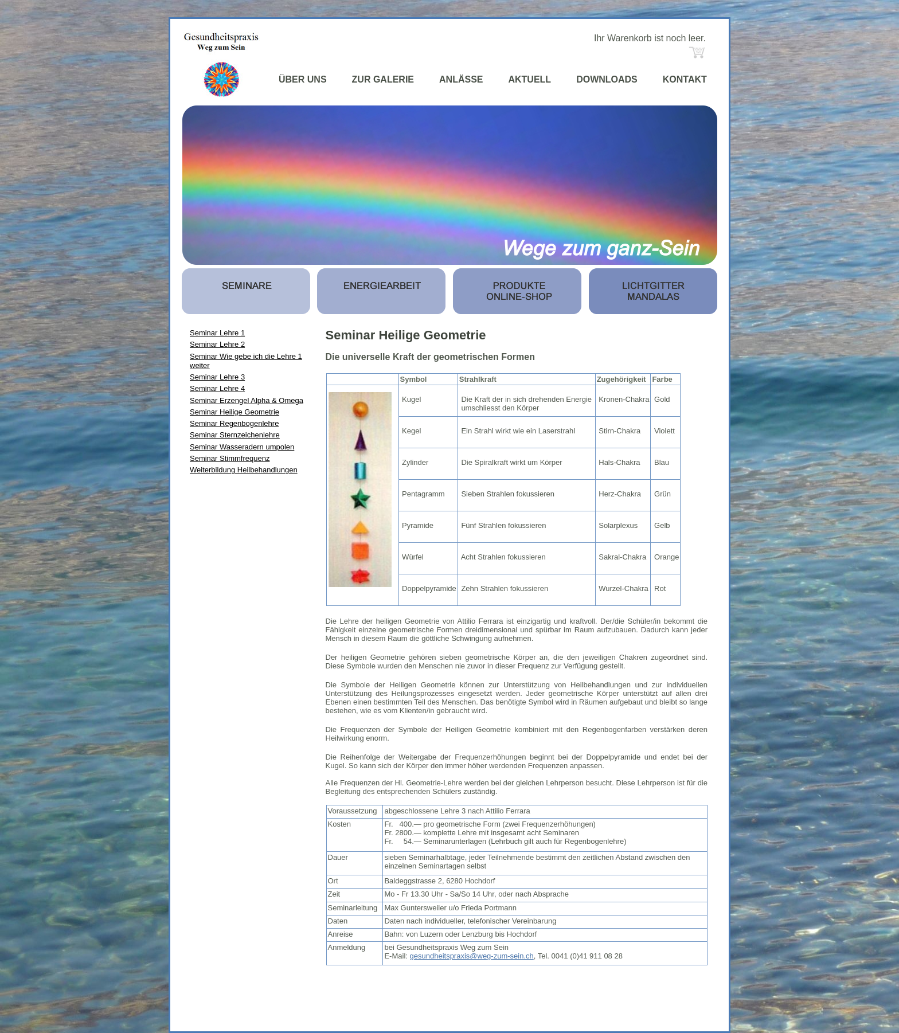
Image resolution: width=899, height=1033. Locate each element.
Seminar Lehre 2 (217, 344)
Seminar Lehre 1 (217, 332)
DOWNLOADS (607, 79)
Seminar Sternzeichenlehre (235, 435)
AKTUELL (529, 79)
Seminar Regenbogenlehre (234, 423)
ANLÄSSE (461, 79)
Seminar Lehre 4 (217, 388)
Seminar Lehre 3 (217, 377)
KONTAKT (685, 79)
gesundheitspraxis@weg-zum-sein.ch (472, 956)
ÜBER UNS (303, 79)
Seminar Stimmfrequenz (229, 458)
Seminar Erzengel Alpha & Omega (246, 400)
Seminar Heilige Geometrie (234, 412)
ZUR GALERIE (383, 79)
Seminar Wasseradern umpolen (242, 447)
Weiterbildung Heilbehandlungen (244, 469)
